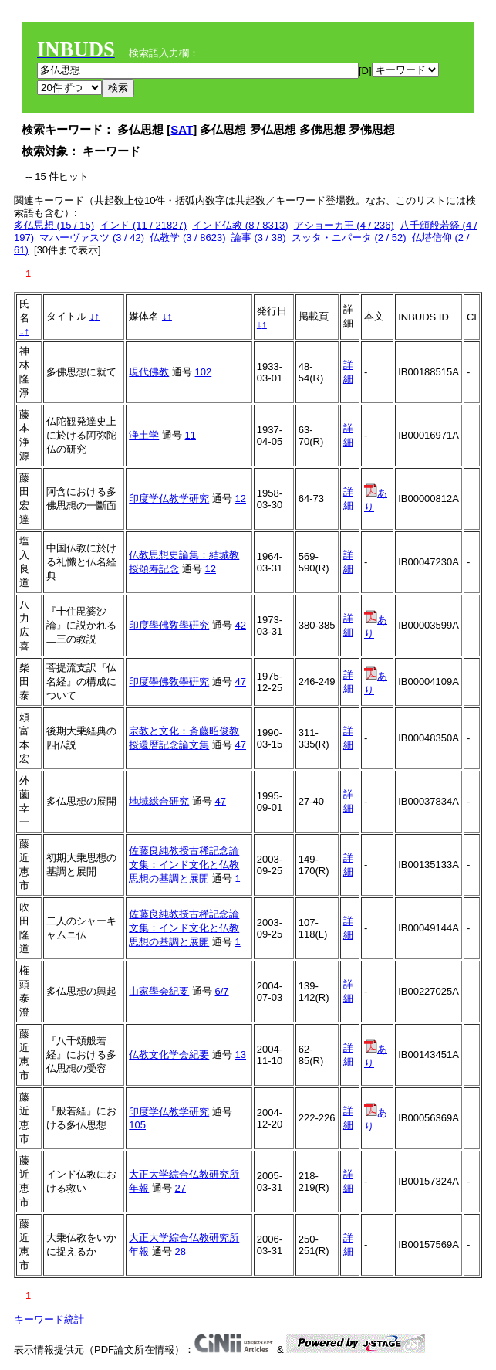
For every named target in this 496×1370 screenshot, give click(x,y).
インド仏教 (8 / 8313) (240, 225)
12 (240, 498)
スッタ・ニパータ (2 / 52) (349, 237)
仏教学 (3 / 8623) (187, 237)
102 (203, 372)
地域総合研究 (159, 801)
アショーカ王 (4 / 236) (344, 225)
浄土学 (144, 435)
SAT (181, 129)
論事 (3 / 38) (258, 237)
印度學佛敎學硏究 (169, 625)
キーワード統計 (49, 1319)
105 (137, 1125)
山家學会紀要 (159, 991)
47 (240, 681)
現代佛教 (149, 372)
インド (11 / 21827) (143, 225)
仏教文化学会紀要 (169, 1054)
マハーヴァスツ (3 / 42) (91, 237)
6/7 (222, 991)
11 (190, 435)
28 (180, 1251)
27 (180, 1188)
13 (240, 1054)
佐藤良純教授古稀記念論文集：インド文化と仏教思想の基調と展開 (184, 864)
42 (240, 625)
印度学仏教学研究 (169, 498)
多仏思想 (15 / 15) (54, 225)
